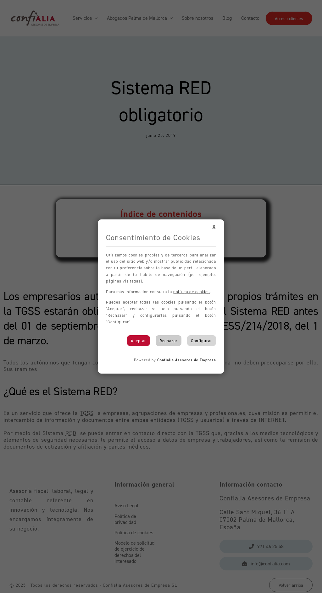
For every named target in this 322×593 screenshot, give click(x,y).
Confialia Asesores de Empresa (186, 360)
